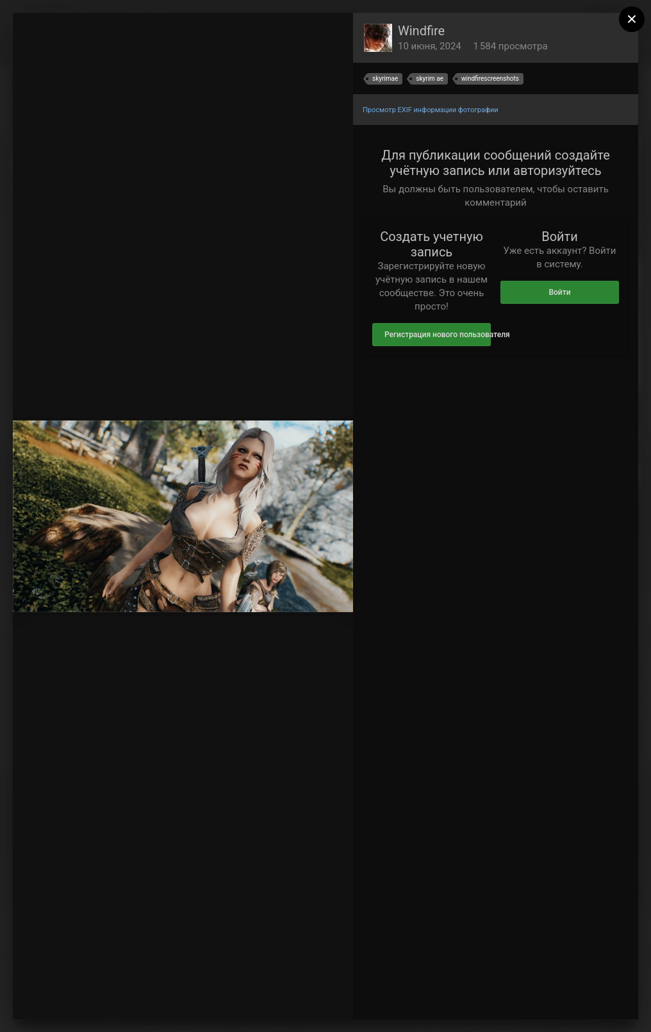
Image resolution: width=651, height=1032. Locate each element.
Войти (559, 292)
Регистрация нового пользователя (437, 334)
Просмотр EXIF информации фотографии (431, 110)
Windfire (421, 30)
